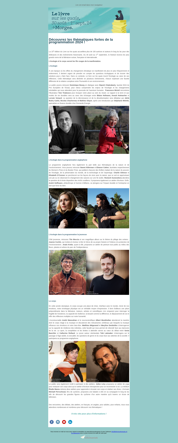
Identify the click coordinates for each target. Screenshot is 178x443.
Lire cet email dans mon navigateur (89, 5)
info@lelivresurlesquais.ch (119, 431)
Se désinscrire (75, 433)
